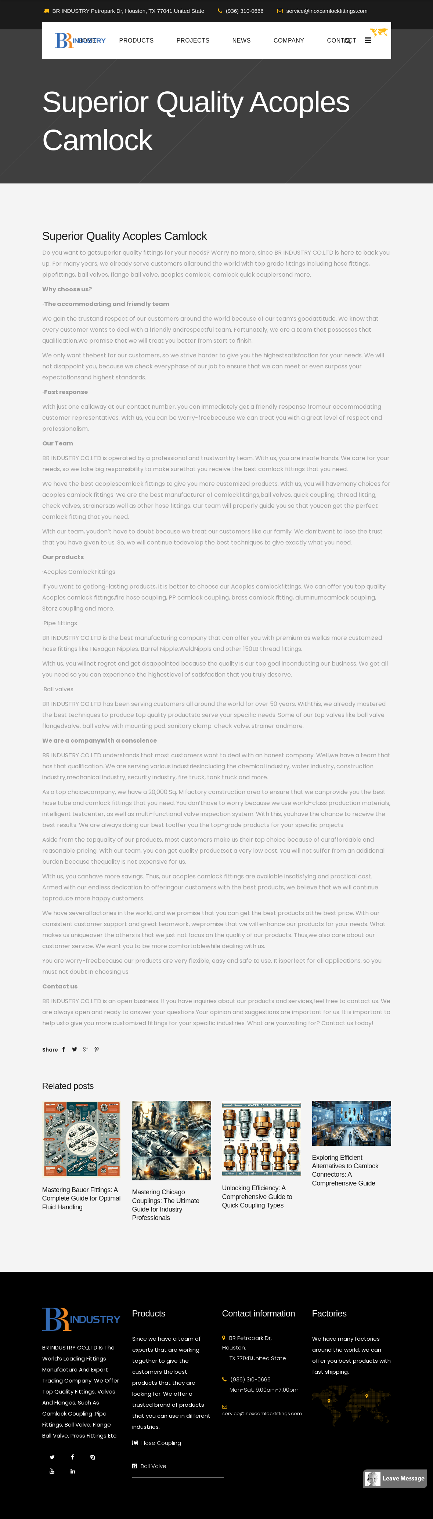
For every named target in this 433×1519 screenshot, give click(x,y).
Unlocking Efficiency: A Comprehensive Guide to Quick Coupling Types (257, 1196)
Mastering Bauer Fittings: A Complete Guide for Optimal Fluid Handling (81, 1198)
